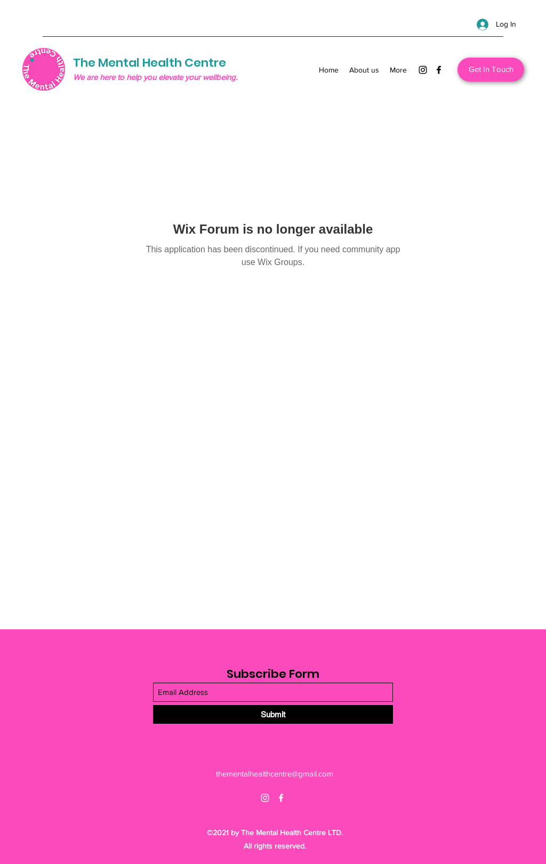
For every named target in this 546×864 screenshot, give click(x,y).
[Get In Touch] (490, 70)
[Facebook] (438, 70)
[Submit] (273, 714)
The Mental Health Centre (149, 62)
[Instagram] (422, 70)
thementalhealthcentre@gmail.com (274, 773)
